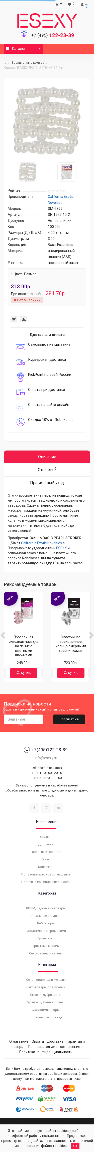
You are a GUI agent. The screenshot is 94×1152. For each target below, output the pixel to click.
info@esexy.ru (46, 758)
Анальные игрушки (45, 916)
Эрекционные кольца (27, 62)
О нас (46, 859)
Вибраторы (46, 923)
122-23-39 (52, 35)
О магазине (18, 1041)
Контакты (45, 867)
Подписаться (69, 719)
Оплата (45, 837)
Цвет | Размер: (25, 274)
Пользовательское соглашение (45, 874)
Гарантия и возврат (46, 852)
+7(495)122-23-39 (46, 750)
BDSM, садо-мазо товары (46, 908)
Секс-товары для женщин (46, 980)
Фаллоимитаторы (46, 1010)
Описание (47, 456)
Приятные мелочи (46, 946)
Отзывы (47, 469)
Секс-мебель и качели (46, 953)
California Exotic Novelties (41, 543)
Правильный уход (47, 482)
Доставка (45, 844)
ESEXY (61, 548)
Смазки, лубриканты (45, 995)
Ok (75, 1146)
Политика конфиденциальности (45, 882)
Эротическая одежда (45, 1017)
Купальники (46, 938)
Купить (23, 673)
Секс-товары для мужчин (45, 987)
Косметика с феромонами (46, 931)
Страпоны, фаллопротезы (46, 1002)
